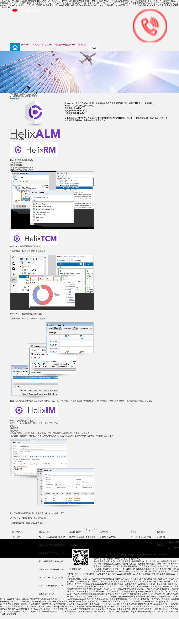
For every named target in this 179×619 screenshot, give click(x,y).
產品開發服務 (61, 45)
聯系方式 (161, 545)
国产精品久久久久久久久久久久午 (98, 596)
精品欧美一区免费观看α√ (140, 599)
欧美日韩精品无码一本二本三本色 (152, 594)
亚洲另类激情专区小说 (111, 601)
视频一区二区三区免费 (25, 604)
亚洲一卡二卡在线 (159, 584)
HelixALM (14, 98)
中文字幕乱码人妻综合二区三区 (49, 599)
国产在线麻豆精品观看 (124, 596)
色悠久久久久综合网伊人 (160, 604)
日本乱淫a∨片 (158, 611)
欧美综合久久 (117, 584)
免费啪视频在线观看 (161, 599)
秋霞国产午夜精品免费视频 (124, 594)
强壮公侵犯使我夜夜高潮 (143, 609)
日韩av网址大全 (82, 591)
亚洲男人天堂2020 (133, 586)
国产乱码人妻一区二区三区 (167, 579)
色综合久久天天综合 (99, 599)
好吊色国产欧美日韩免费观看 (89, 606)
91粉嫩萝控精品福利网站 (53, 611)
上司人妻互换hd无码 (146, 581)
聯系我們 (82, 45)
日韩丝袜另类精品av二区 (78, 604)
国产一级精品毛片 (44, 604)
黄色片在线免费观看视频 (137, 604)
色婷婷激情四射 (129, 591)
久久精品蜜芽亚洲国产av (101, 604)
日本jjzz (3, 609)
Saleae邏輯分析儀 (49, 585)
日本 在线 (116, 591)
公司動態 (143, 537)
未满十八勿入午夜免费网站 (95, 579)
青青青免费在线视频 (118, 599)
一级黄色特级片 (163, 591)
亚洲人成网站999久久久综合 (76, 599)
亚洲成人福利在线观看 (125, 589)
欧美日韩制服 (163, 586)
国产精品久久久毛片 (32, 611)
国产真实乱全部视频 (12, 611)
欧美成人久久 (119, 604)
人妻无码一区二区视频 (35, 606)
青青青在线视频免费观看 (125, 581)
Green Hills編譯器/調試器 (50, 537)
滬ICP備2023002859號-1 (156, 554)
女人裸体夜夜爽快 (142, 611)
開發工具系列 (38, 45)
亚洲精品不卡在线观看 (145, 596)
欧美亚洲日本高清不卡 (144, 606)
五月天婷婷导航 (8, 614)
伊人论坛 (64, 601)
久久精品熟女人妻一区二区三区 (100, 589)
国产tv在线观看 (172, 611)
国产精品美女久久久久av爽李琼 (96, 584)
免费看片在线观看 (151, 601)
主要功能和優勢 (17, 139)
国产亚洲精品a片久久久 (100, 591)
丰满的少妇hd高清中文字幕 (121, 611)
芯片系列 (48, 45)
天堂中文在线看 (163, 581)
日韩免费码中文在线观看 (80, 609)
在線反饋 (161, 537)
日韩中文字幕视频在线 (78, 581)
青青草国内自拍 (149, 586)
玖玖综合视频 (107, 581)
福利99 (72, 601)
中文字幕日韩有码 (50, 601)
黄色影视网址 (59, 604)
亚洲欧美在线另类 (60, 609)
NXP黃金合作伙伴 (77, 537)
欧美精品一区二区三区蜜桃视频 (79, 611)
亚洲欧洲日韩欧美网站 (24, 599)
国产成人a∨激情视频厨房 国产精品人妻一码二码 (29, 609)
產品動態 (134, 537)
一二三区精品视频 (125, 606)
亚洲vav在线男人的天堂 (118, 579)
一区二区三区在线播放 (81, 594)
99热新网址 (14, 601)
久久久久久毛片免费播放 (166, 606)
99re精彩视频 (144, 584)
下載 (149, 537)
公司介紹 (16, 537)
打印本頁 (85, 529)
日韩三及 (78, 596)
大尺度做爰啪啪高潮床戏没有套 (85, 586)
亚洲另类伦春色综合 (146, 591)
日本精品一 (94, 581)
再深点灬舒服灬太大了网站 (112, 586)
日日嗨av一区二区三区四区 (148, 589)
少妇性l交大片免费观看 (31, 601)
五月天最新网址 (99, 609)
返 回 (95, 529)
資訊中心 (71, 45)
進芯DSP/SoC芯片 (108, 537)
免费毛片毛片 (131, 584)
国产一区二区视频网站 (132, 601)
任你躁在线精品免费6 (101, 594)
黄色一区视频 (109, 606)
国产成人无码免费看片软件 (142, 579)
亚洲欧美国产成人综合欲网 (88, 601)
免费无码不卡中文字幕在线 (119, 609)
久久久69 (164, 601)
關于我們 (25, 45)
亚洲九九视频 (52, 606)
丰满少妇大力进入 (67, 606)
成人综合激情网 (101, 611)
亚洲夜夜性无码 (163, 596)
